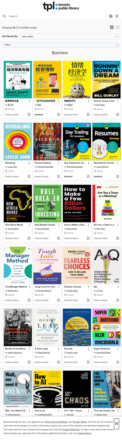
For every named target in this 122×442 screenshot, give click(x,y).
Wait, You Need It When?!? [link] (16, 410)
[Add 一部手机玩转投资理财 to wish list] (58, 115)
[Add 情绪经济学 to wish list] (88, 115)
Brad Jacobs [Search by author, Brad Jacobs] (72, 229)
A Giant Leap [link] (41, 349)
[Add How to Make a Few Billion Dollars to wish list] (88, 239)
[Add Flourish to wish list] (88, 362)
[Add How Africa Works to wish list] (29, 239)
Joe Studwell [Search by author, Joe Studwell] (13, 229)
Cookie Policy (84, 433)
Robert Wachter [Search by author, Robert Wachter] (43, 352)
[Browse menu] (117, 16)
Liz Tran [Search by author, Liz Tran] (99, 290)
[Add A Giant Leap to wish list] (58, 362)
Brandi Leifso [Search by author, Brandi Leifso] (72, 290)
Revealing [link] (10, 163)
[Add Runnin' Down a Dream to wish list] (117, 115)
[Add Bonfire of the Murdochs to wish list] (29, 362)
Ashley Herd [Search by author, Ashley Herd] (13, 290)
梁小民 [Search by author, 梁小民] (10, 105)
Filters (7, 45)
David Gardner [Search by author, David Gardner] (43, 229)
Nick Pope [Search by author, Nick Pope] (100, 229)
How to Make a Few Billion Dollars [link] (75, 225)
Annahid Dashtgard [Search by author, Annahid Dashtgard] (45, 167)
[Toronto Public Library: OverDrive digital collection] (61, 6)
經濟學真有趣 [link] (12, 101)
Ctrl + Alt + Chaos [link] (73, 410)
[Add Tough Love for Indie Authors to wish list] (58, 301)
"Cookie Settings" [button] (71, 429)
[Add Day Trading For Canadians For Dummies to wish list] (88, 177)
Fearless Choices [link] (72, 287)
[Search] (4, 16)
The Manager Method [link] (16, 287)
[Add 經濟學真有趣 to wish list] (29, 115)
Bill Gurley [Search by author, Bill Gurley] (100, 105)
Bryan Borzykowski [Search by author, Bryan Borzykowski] (75, 167)
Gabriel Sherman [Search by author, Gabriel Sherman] (15, 352)
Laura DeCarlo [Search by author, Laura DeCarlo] (102, 167)
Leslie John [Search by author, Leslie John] (12, 167)
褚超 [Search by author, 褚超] (39, 105)
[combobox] (55, 16)
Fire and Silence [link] (43, 163)
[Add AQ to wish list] (117, 301)
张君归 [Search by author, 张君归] (70, 105)
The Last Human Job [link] (104, 410)
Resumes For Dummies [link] (105, 163)
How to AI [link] (40, 410)
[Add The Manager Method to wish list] (29, 301)
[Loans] (111, 16)
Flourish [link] (68, 349)
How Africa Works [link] (14, 225)
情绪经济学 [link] (69, 101)
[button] (112, 28)
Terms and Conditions (56, 421)
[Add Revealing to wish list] (29, 177)
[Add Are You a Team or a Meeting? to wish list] (117, 239)
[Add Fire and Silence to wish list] (58, 177)
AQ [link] (95, 287)
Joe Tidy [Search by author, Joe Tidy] (70, 414)
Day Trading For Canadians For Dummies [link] (75, 163)
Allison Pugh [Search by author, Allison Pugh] (101, 414)
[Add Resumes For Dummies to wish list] (117, 177)
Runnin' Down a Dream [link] (105, 101)
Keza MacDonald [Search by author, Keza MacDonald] (103, 352)
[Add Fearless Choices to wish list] (88, 301)
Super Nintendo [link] (102, 349)
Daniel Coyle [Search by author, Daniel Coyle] (72, 352)
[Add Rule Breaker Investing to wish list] (58, 239)
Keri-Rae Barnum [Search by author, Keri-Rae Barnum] (44, 290)
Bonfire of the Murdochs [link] (16, 349)
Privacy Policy (80, 421)
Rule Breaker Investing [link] (46, 225)
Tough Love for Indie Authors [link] (46, 287)
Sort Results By (10, 36)
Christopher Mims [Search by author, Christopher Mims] (44, 414)
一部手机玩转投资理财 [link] (46, 101)
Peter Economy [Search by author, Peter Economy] (14, 414)
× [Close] (116, 424)
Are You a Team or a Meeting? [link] (105, 225)
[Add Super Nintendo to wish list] (117, 362)
